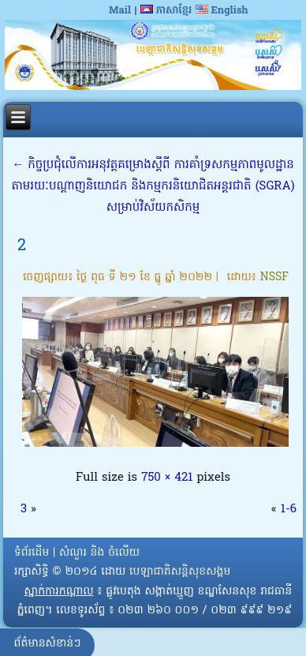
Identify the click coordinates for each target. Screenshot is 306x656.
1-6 (289, 509)
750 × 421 (166, 477)
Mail (120, 10)
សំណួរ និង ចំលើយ (99, 553)
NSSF (274, 277)
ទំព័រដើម (31, 553)
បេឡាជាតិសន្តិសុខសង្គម (179, 572)
